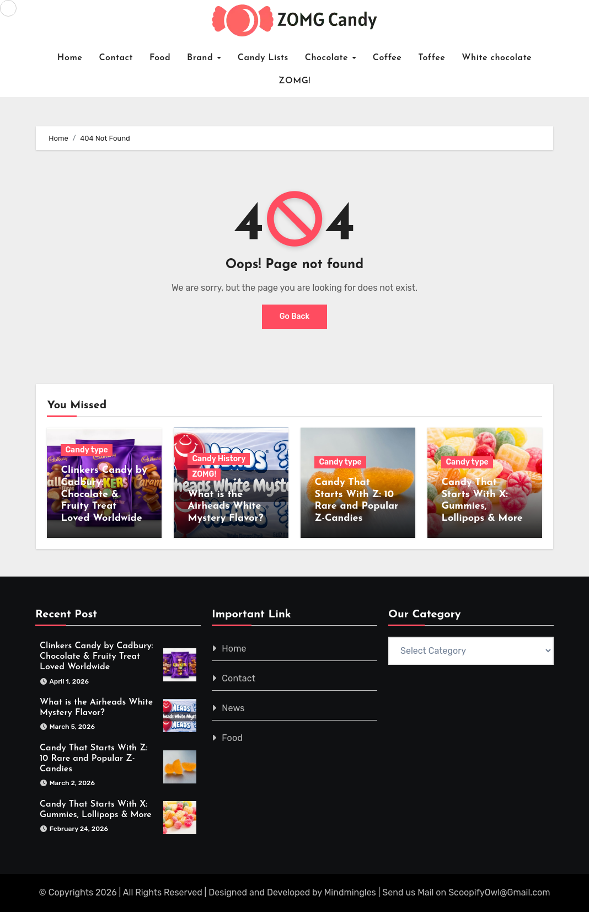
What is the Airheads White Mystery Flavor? (225, 506)
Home (70, 58)
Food (159, 58)
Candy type (86, 450)
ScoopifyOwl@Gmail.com (499, 892)
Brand (201, 58)
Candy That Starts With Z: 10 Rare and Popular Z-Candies (94, 759)
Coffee (387, 58)
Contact (116, 58)
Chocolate (328, 58)
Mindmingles (350, 892)
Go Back (295, 316)
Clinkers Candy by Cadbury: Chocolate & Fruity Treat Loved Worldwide (104, 494)
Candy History (218, 458)
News (233, 708)
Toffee (431, 58)
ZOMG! (294, 81)
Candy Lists (263, 58)
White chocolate (497, 58)
